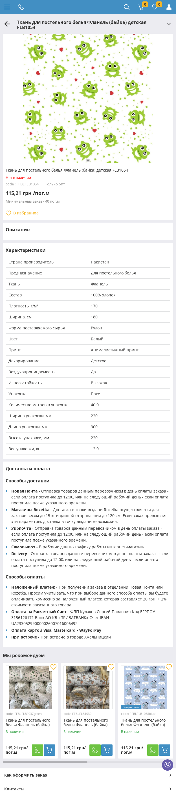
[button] (88, 160)
